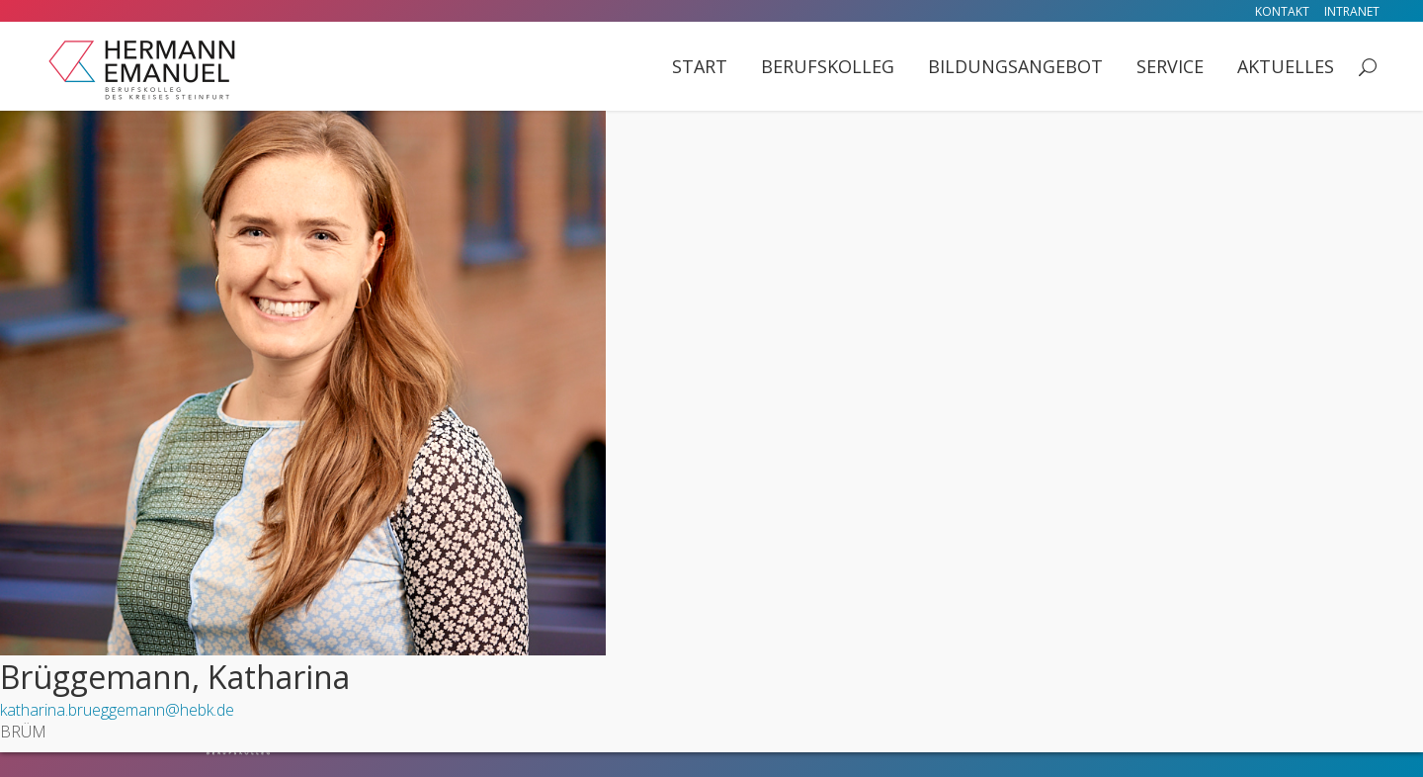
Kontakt (1282, 11)
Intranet (1352, 11)
